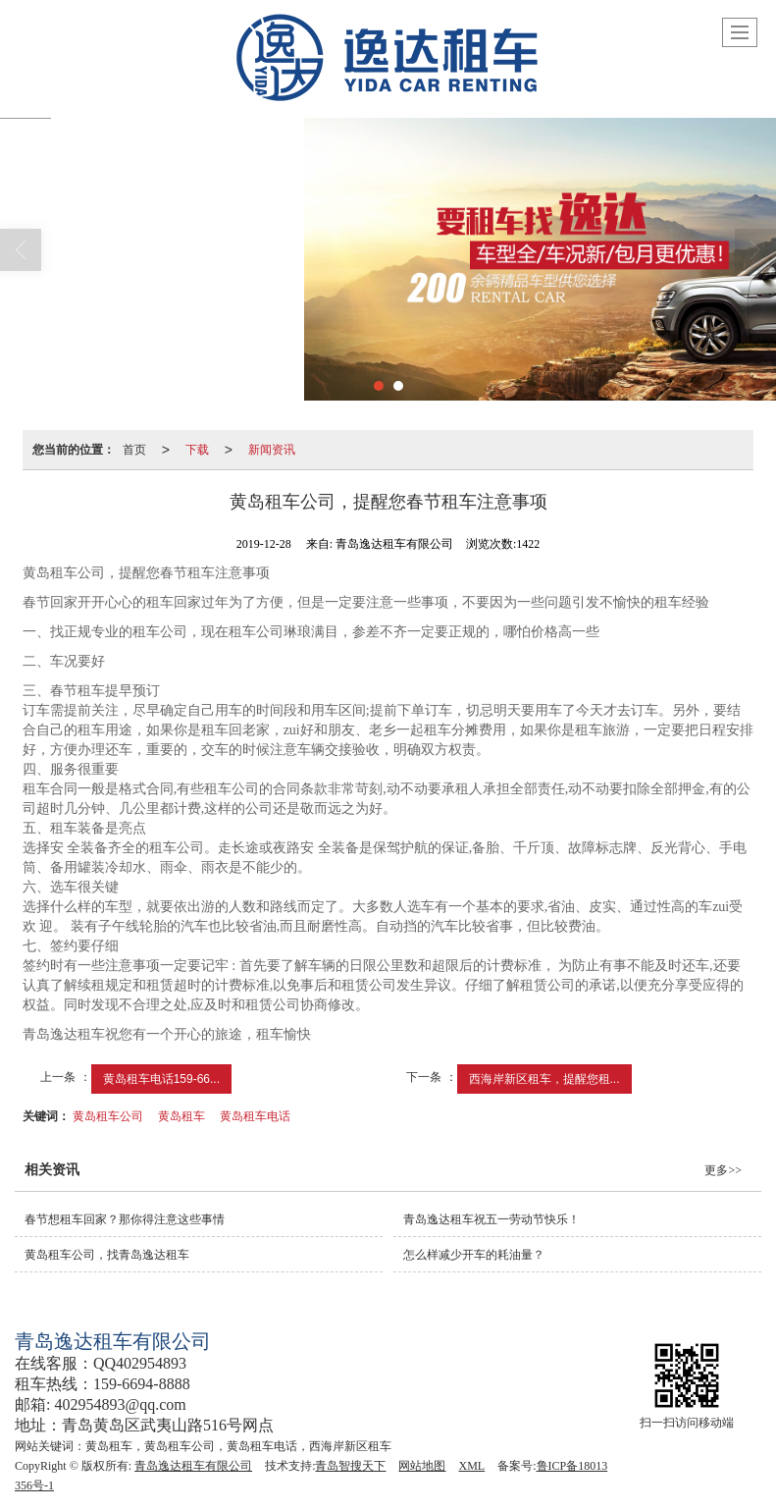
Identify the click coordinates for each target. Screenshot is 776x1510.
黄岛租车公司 (108, 1116)
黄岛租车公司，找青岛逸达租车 (107, 1255)
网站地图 (421, 1466)
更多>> (723, 1170)
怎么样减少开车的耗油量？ (473, 1255)
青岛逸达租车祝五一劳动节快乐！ (491, 1219)
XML (471, 1466)
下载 (197, 450)
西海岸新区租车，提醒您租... (544, 1079)
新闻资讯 (271, 450)
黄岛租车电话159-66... (161, 1079)
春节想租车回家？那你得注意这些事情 (125, 1219)
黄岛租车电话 (255, 1116)
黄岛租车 (181, 1116)
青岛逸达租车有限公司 (193, 1466)
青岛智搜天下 (350, 1466)
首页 (134, 450)
